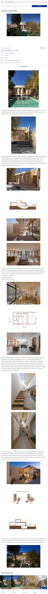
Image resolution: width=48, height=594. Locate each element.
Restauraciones (8, 50)
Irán (17, 50)
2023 (7, 58)
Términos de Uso (14, 6)
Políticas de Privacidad (20, 6)
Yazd (33, 161)
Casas (2, 50)
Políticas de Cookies (26, 6)
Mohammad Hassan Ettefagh (15, 60)
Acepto (39, 6)
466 (6, 55)
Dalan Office (11, 53)
